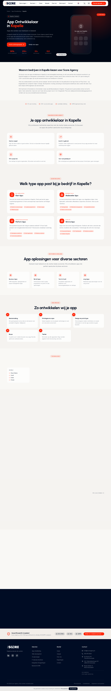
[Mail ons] (88, 3)
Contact (70, 3)
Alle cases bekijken (98, 493)
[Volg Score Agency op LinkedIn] (8, 655)
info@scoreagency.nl (88, 651)
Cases (40, 3)
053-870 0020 (87, 653)
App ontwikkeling (36, 651)
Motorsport (62, 3)
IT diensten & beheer (37, 660)
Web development (36, 654)
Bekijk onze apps (34, 44)
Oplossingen (23, 3)
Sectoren (33, 3)
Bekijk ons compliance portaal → (94, 634)
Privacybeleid (64, 688)
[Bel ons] (84, 3)
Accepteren (73, 688)
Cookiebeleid (86, 683)
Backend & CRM (36, 666)
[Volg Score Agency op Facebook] (16, 655)
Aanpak (47, 3)
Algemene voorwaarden (98, 683)
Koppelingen (60, 660)
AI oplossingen (36, 657)
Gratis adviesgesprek (16, 44)
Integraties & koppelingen (38, 663)
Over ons (54, 3)
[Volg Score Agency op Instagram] (12, 655)
